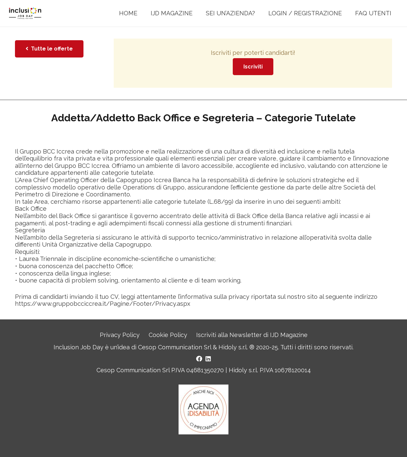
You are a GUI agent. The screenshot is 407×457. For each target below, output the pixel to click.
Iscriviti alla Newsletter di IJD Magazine (252, 334)
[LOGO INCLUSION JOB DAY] (25, 13)
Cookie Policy (168, 334)
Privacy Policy (120, 334)
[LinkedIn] (208, 359)
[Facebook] (199, 359)
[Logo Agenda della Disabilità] (203, 409)
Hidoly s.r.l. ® (237, 347)
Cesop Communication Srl (174, 347)
